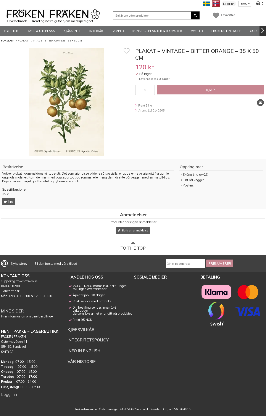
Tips (8, 201)
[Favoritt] (126, 51)
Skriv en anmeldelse (133, 230)
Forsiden (7, 40)
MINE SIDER (12, 311)
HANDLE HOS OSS (85, 277)
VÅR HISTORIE (82, 361)
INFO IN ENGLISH (84, 350)
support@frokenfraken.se (19, 281)
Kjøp (210, 90)
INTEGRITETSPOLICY (88, 340)
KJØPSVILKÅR (81, 329)
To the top (133, 246)
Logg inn (229, 3)
